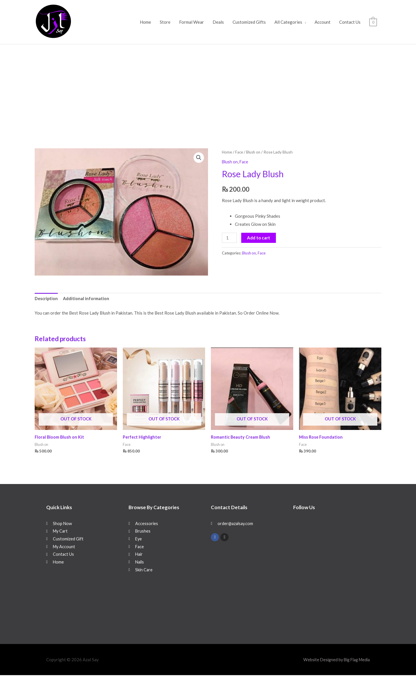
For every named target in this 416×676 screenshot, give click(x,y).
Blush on (254, 151)
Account (322, 22)
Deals (218, 22)
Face (239, 151)
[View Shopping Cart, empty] (373, 22)
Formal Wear (191, 22)
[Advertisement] (208, 87)
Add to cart (259, 237)
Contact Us (350, 22)
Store (165, 22)
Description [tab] (47, 299)
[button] (198, 158)
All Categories (288, 22)
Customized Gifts (249, 22)
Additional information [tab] (87, 299)
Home (145, 22)
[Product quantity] (229, 237)
